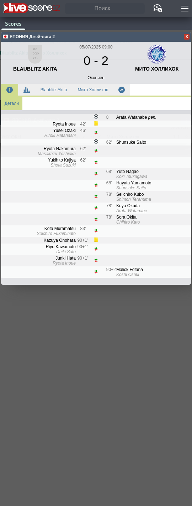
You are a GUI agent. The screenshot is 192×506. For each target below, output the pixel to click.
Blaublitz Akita (54, 89)
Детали (12, 103)
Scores (13, 23)
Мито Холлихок (93, 89)
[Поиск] (105, 8)
